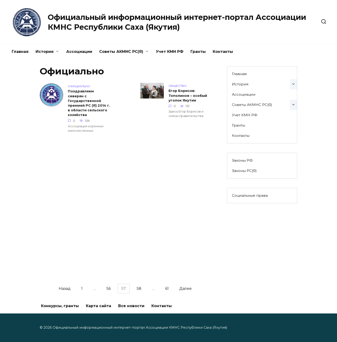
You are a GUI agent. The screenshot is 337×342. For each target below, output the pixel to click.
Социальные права (250, 195)
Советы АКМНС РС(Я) (121, 51)
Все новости (131, 306)
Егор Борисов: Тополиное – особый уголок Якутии (187, 95)
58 (139, 288)
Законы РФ (242, 160)
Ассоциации (79, 51)
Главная (20, 51)
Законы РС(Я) (244, 170)
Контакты (223, 51)
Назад (65, 288)
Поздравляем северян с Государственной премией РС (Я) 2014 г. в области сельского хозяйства (89, 103)
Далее (185, 288)
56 (108, 288)
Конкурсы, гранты (60, 306)
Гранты (198, 51)
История (45, 51)
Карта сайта (98, 306)
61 (167, 288)
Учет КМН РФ (169, 51)
